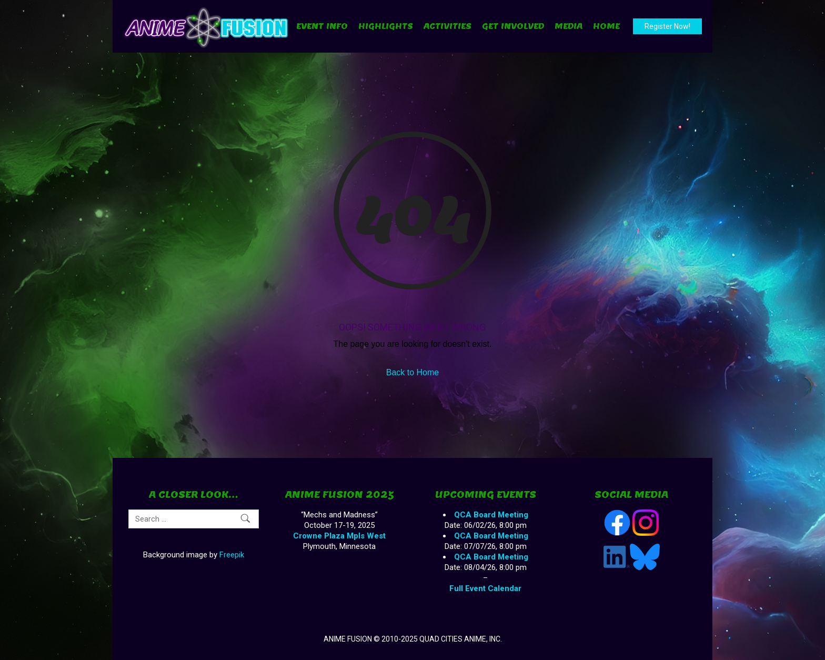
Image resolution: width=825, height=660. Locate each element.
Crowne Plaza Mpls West (339, 536)
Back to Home (412, 372)
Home (606, 26)
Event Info (322, 26)
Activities (447, 26)
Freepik (231, 554)
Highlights (385, 26)
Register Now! (667, 26)
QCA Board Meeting (491, 514)
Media (568, 26)
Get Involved (513, 26)
